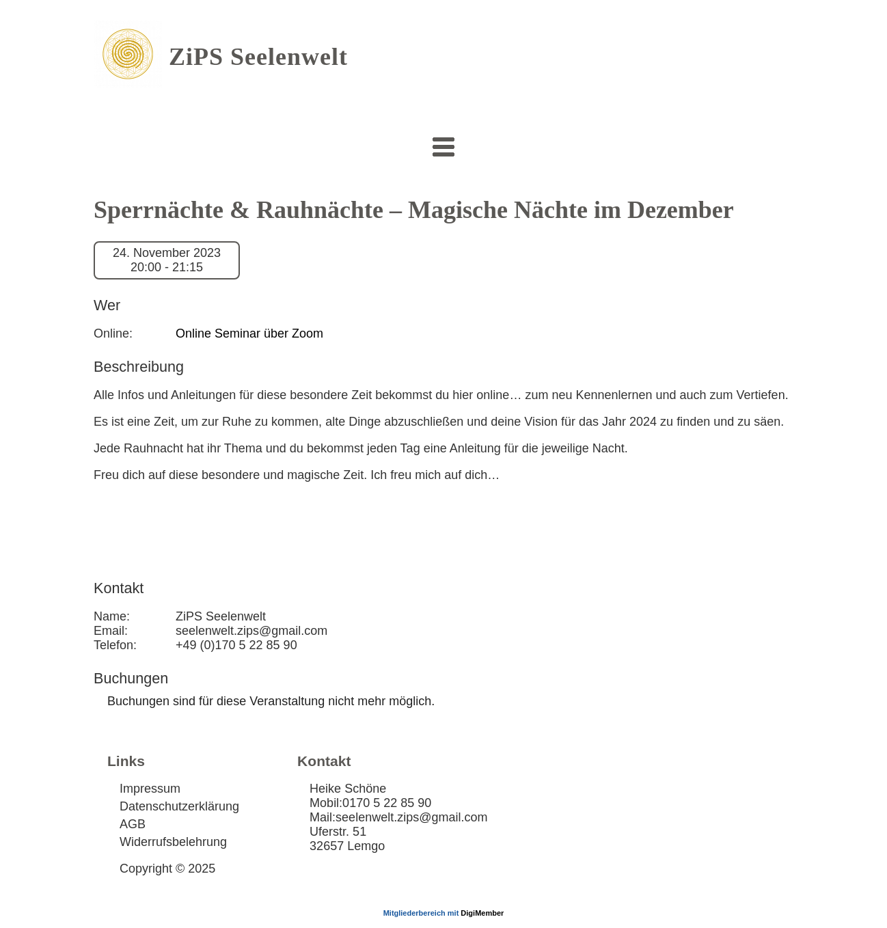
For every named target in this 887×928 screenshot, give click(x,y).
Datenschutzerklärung (179, 806)
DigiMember (482, 913)
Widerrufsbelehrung (173, 842)
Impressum (150, 788)
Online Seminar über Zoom (249, 333)
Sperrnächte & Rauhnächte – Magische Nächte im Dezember (414, 209)
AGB (133, 824)
